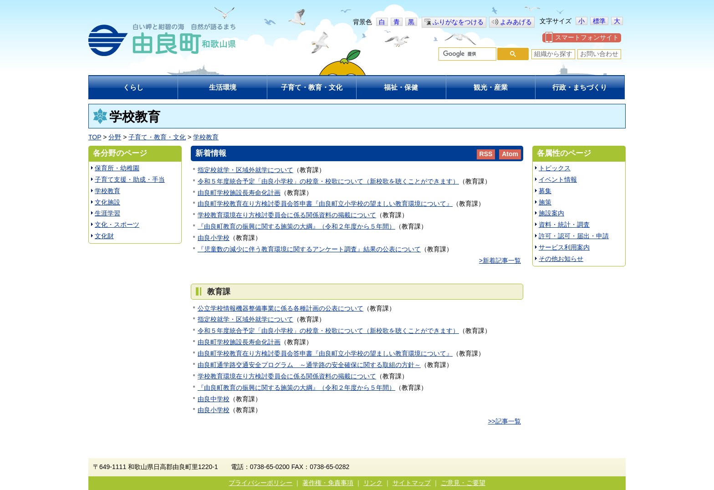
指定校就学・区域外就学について (245, 170)
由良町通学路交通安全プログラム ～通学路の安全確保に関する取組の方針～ (309, 364)
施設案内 (551, 213)
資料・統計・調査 (564, 224)
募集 (545, 190)
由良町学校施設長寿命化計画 (239, 192)
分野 (114, 137)
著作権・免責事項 (327, 482)
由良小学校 (214, 237)
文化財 (104, 236)
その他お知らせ (561, 258)
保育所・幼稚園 (117, 168)
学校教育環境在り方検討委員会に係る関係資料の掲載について (287, 215)
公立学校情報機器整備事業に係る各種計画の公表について (280, 308)
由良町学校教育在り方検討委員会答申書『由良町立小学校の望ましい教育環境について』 (325, 203)
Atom (510, 154)
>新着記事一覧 (500, 260)
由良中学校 (214, 399)
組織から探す (553, 53)
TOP (94, 137)
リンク (372, 482)
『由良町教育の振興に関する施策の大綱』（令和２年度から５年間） (296, 226)
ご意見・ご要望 (463, 482)
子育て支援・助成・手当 (130, 179)
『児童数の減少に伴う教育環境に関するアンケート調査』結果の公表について (309, 249)
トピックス (555, 168)
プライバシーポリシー (260, 482)
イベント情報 (558, 179)
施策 (545, 202)
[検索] (466, 54)
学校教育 (206, 137)
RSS (486, 154)
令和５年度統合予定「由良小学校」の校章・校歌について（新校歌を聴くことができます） (328, 181)
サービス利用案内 (564, 247)
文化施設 (107, 202)
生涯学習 (107, 213)
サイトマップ (412, 482)
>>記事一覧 (504, 421)
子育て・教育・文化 (157, 137)
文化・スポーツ (117, 224)
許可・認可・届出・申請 (574, 236)
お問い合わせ (599, 53)
